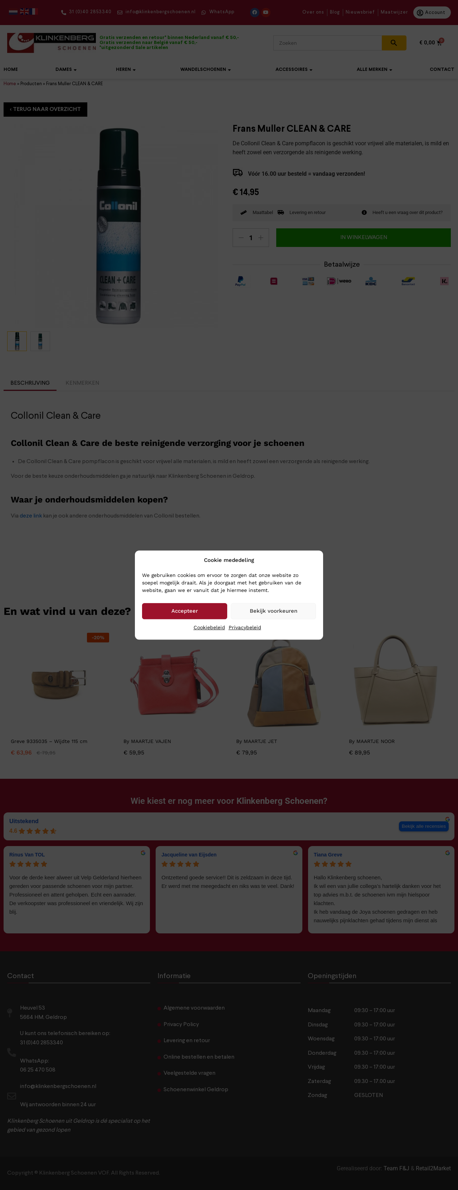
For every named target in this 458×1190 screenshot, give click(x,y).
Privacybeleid (245, 627)
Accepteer (184, 611)
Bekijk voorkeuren (273, 611)
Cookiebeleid (209, 627)
